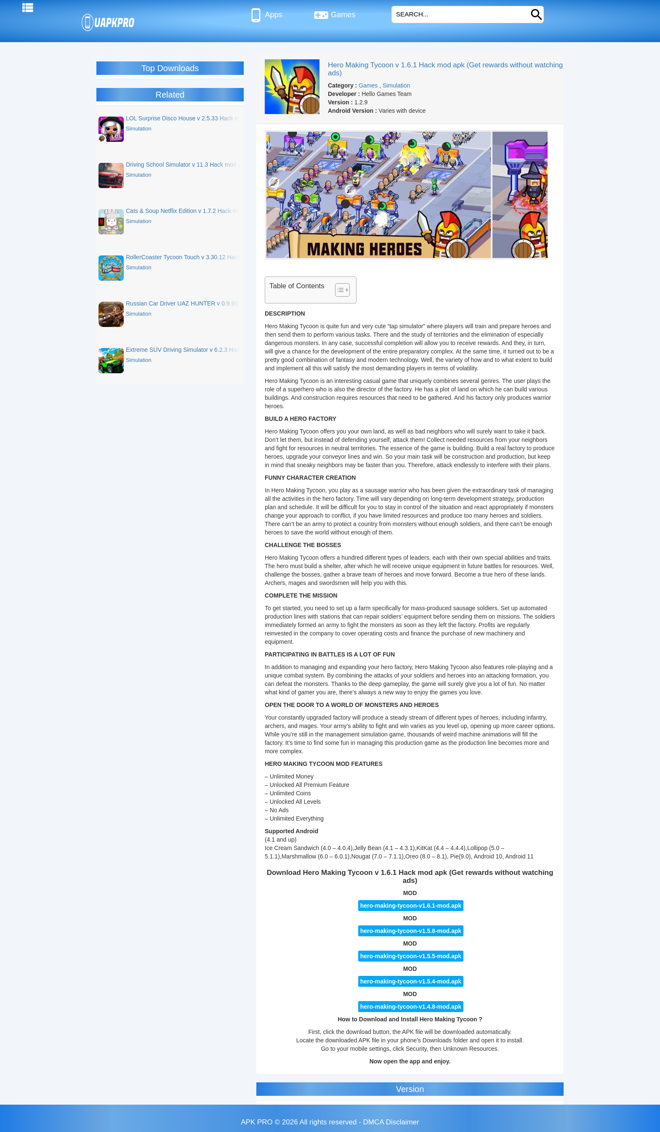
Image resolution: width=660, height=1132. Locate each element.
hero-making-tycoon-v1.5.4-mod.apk (410, 981)
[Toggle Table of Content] (338, 290)
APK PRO (257, 1122)
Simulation (396, 85)
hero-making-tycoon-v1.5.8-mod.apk (410, 930)
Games (334, 15)
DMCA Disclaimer (391, 1122)
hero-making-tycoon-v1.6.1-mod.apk (410, 905)
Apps (265, 15)
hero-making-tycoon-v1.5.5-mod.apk (410, 956)
